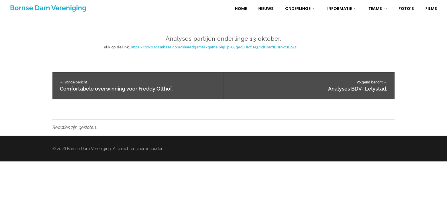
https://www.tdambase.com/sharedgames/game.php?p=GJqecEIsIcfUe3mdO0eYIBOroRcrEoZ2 (214, 47)
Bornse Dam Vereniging (48, 8)
